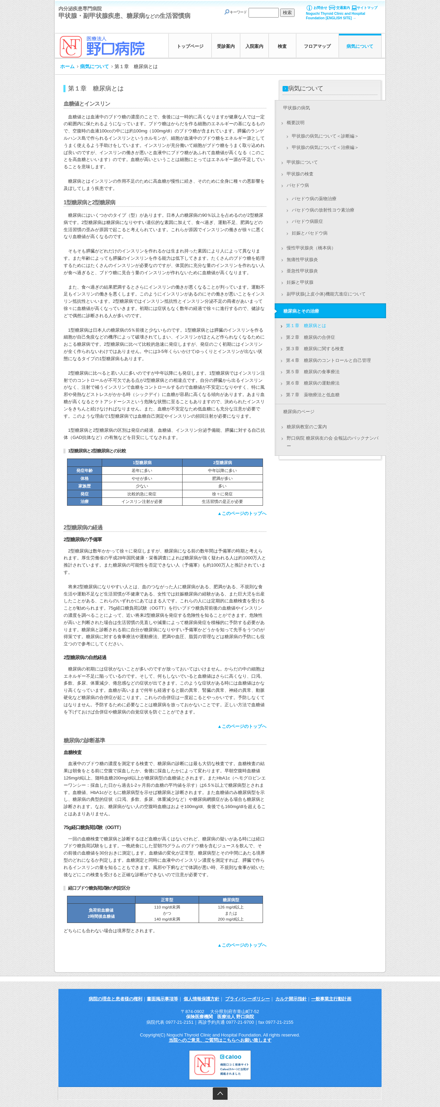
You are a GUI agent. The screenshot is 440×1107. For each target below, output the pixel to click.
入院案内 (254, 46)
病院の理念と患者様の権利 (115, 998)
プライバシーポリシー (247, 998)
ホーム (67, 66)
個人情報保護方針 (201, 998)
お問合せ (320, 8)
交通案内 (343, 8)
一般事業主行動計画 (331, 998)
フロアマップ (317, 46)
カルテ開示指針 (291, 998)
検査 (282, 46)
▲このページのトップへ (241, 513)
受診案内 (226, 46)
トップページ (190, 46)
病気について (359, 46)
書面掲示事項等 (162, 998)
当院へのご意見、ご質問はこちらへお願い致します (220, 1040)
